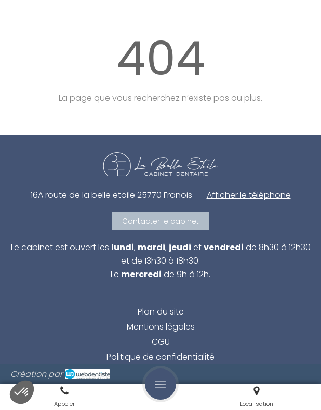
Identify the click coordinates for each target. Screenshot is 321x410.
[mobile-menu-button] (160, 384)
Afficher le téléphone (249, 195)
